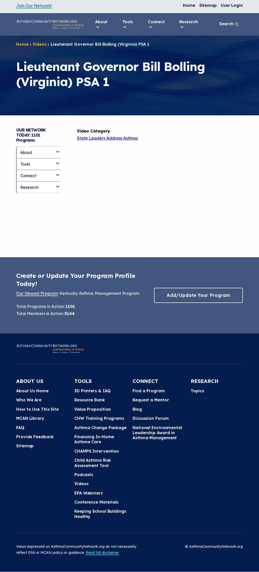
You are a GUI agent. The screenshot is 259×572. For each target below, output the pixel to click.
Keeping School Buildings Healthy (100, 514)
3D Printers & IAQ (92, 390)
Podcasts (83, 474)
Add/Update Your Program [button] (198, 295)
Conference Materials (96, 502)
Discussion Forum (150, 418)
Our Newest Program (37, 293)
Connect (156, 24)
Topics (197, 390)
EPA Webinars (88, 493)
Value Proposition (92, 409)
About (101, 24)
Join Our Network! (34, 5)
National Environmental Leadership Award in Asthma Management (157, 432)
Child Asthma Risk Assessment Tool (92, 463)
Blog (137, 409)
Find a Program (149, 390)
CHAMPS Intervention (96, 451)
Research (188, 24)
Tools (127, 24)
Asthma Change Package (100, 427)
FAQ (20, 427)
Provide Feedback (35, 436)
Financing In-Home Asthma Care (94, 439)
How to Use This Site (37, 409)
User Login (232, 5)
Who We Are (28, 399)
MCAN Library (30, 418)
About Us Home (32, 390)
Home (189, 5)
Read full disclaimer (102, 552)
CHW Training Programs (99, 418)
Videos (40, 44)
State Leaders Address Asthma (107, 138)
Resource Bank (89, 399)
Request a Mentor (151, 399)
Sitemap (208, 5)
